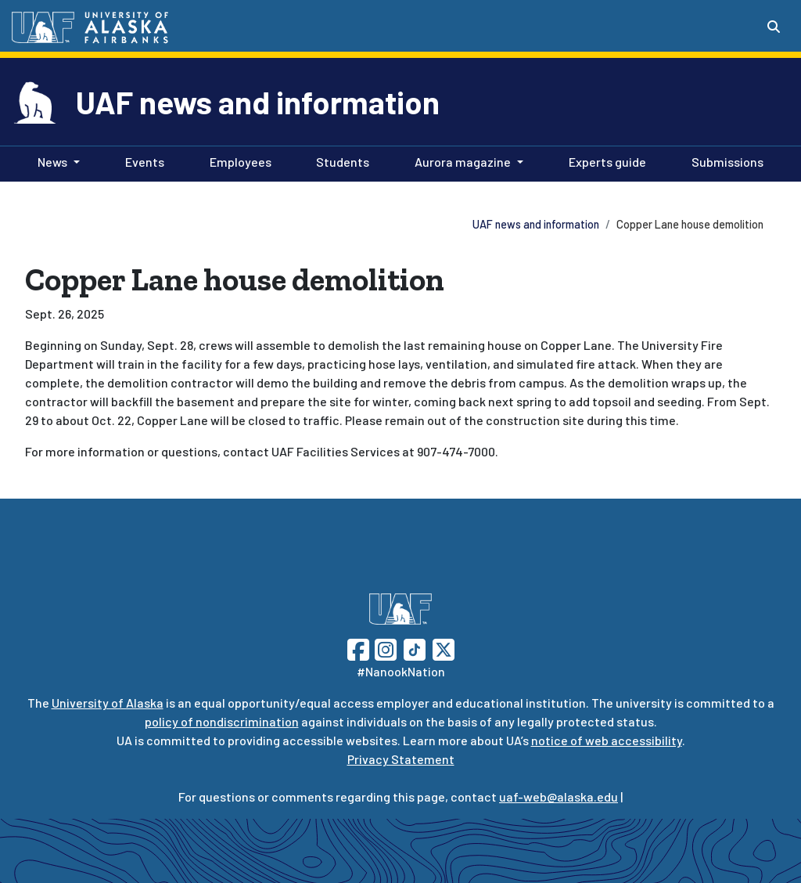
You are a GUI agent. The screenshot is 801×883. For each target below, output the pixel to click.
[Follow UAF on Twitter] (443, 647)
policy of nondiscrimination (222, 721)
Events (141, 160)
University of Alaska (107, 702)
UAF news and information (258, 102)
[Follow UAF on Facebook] (358, 647)
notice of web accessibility (606, 740)
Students (339, 160)
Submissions (724, 160)
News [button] (52, 161)
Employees (237, 160)
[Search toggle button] (773, 27)
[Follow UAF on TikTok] (414, 647)
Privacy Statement (400, 758)
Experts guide (604, 160)
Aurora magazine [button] (463, 161)
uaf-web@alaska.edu (558, 796)
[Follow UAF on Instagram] (384, 647)
